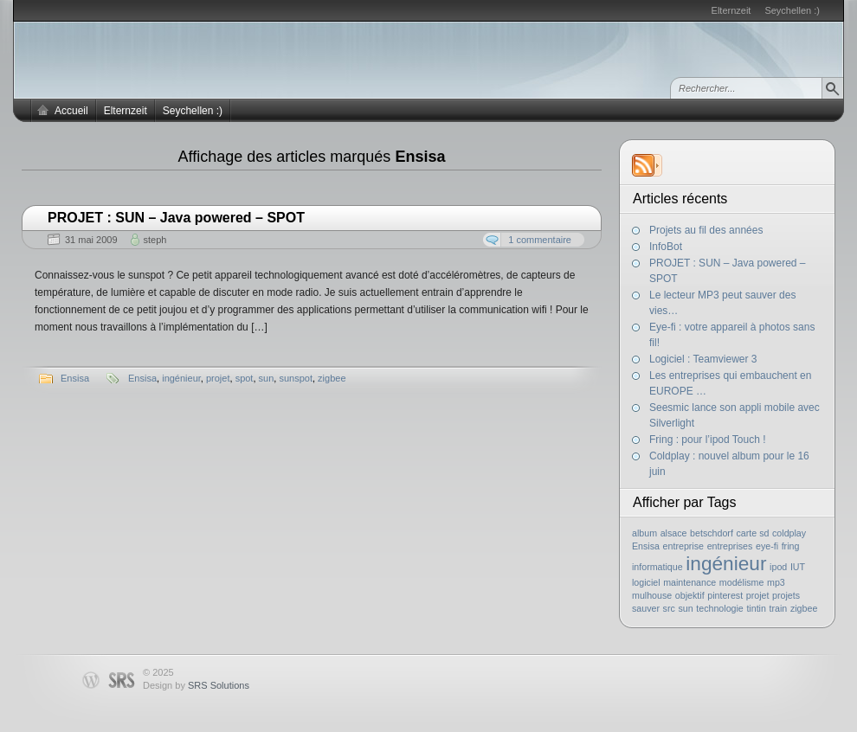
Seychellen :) (792, 10)
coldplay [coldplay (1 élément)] (789, 533)
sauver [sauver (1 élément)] (646, 608)
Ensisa (75, 378)
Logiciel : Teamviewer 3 (703, 359)
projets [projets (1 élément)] (786, 595)
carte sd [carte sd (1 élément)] (752, 533)
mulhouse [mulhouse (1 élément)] (652, 595)
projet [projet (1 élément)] (758, 595)
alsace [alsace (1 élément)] (673, 533)
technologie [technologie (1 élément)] (720, 608)
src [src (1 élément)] (669, 608)
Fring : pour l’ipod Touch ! (707, 439)
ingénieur (181, 378)
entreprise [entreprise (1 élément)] (683, 546)
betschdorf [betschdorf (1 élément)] (711, 533)
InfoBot (665, 247)
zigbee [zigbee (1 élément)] (803, 608)
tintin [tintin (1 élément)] (756, 608)
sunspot (296, 378)
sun (266, 378)
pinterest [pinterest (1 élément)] (725, 595)
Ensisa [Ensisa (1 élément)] (646, 546)
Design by (196, 685)
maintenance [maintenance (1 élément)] (689, 582)
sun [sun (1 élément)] (685, 608)
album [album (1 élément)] (644, 533)
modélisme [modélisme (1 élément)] (741, 582)
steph (155, 239)
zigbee (331, 378)
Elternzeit (731, 10)
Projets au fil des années (706, 230)
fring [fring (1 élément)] (791, 546)
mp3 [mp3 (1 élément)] (776, 582)
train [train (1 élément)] (779, 608)
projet (218, 378)
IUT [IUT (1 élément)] (797, 567)
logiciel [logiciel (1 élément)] (646, 582)
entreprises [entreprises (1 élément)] (730, 546)
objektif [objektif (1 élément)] (690, 595)
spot (244, 378)
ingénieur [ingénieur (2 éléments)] (726, 563)
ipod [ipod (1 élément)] (778, 567)
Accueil (71, 111)
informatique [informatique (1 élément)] (657, 567)
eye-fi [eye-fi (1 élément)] (767, 546)
